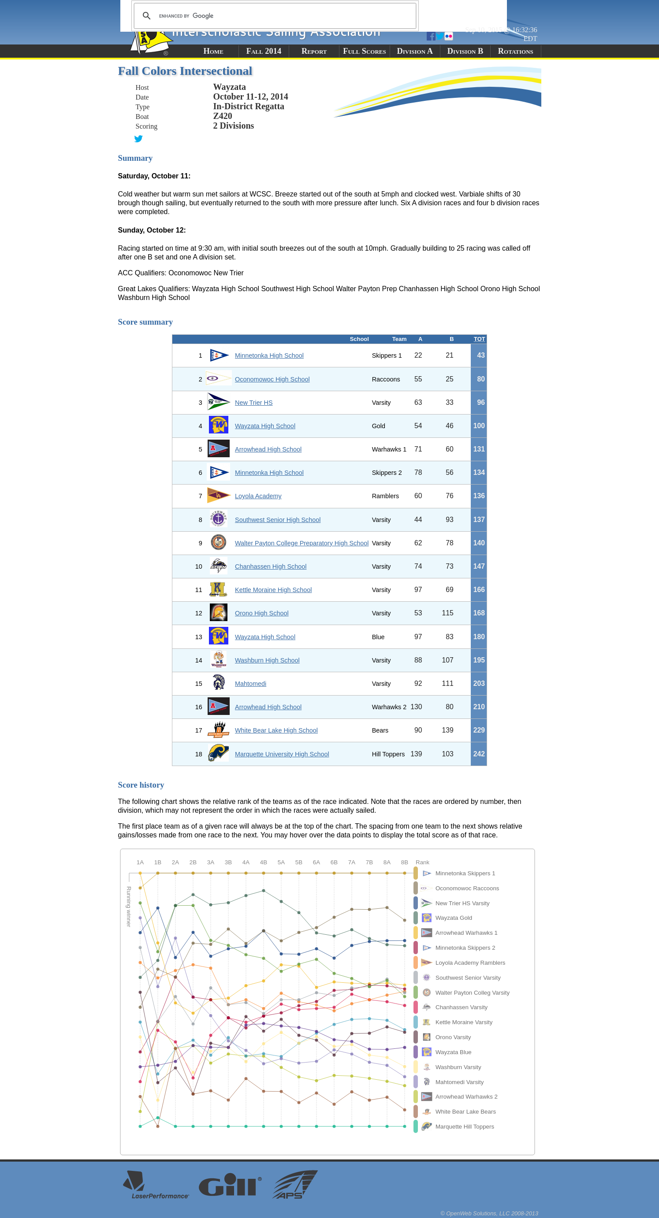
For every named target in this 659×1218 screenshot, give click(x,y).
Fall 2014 (263, 51)
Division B (465, 51)
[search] (273, 16)
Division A (415, 51)
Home (213, 51)
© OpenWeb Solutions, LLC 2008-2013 (489, 1213)
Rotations (515, 51)
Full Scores (364, 51)
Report (314, 51)
